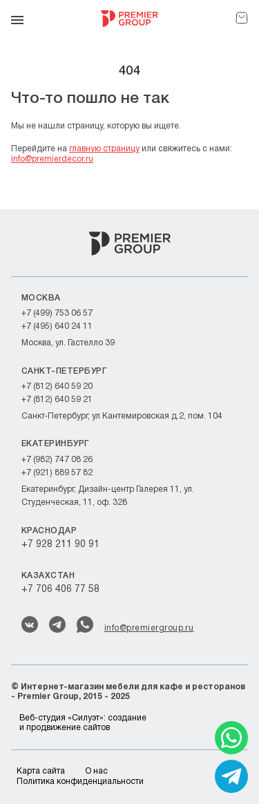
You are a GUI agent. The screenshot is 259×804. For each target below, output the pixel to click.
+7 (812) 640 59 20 (57, 386)
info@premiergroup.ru (148, 628)
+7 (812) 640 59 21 (57, 399)
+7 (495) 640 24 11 (57, 326)
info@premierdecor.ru (52, 159)
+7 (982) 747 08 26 (57, 459)
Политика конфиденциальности (80, 781)
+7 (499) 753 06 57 (57, 313)
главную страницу (104, 149)
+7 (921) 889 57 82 (57, 473)
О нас (96, 771)
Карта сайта (41, 771)
